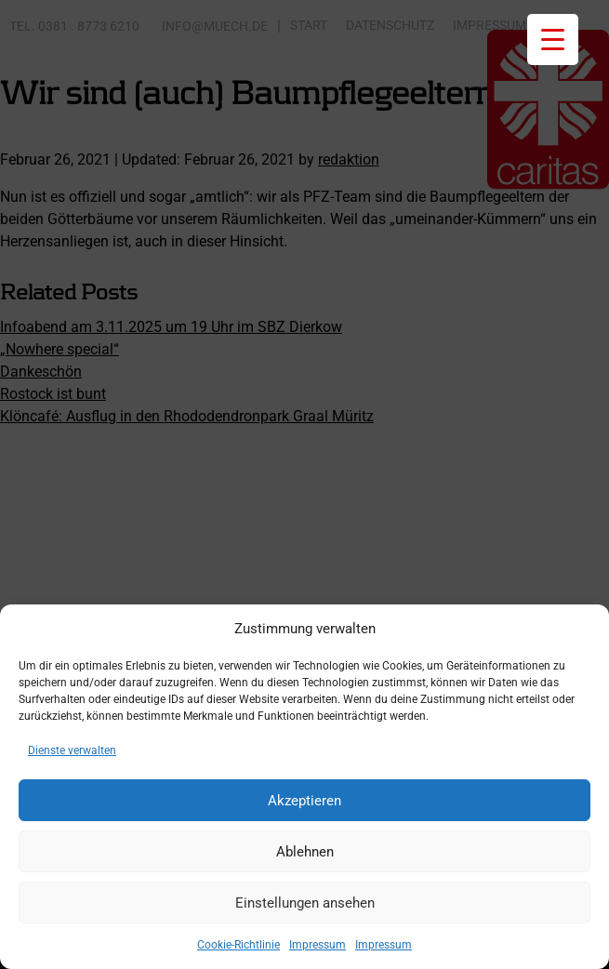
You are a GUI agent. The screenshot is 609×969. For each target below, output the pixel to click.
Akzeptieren (304, 800)
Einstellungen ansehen (305, 903)
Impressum (317, 944)
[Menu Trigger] (552, 39)
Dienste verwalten (72, 750)
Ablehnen (305, 851)
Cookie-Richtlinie (238, 944)
